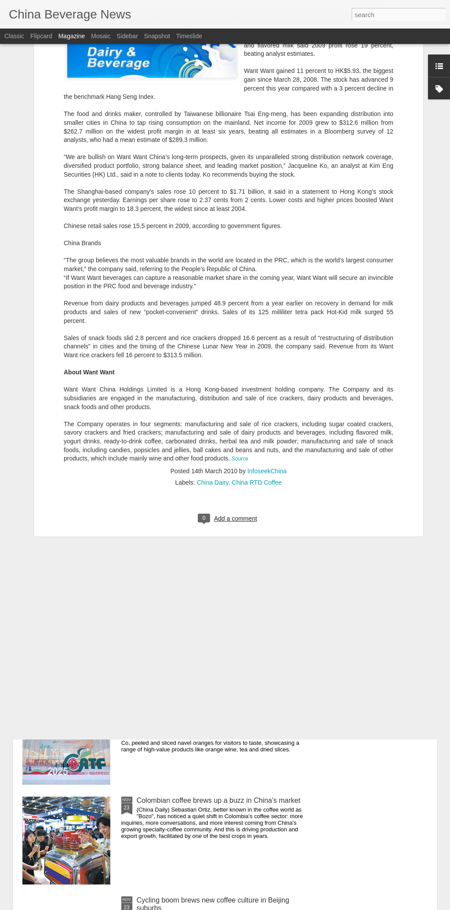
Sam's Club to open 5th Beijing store (193, 601)
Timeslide (189, 36)
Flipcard (41, 36)
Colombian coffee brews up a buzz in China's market (219, 800)
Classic (14, 36)
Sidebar (127, 36)
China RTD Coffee (257, 392)
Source (240, 369)
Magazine (71, 36)
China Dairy (213, 392)
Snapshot (157, 36)
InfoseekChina (267, 381)
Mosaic (100, 36)
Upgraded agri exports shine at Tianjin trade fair (211, 700)
